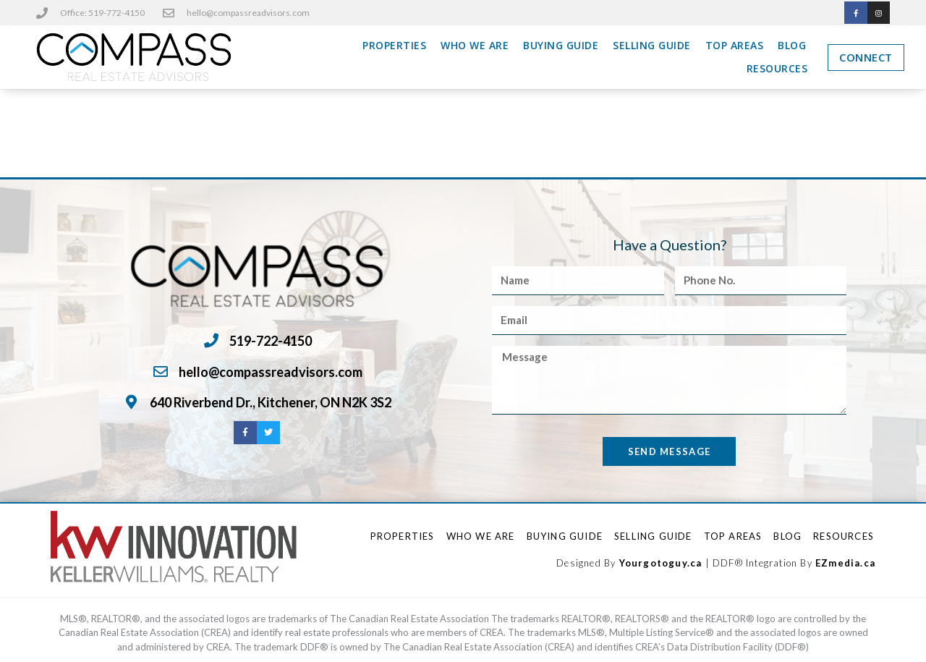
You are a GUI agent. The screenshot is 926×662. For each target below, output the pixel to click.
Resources (777, 69)
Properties (394, 46)
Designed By (587, 563)
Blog (792, 46)
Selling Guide (652, 46)
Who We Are (475, 46)
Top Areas (734, 46)
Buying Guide (560, 46)
